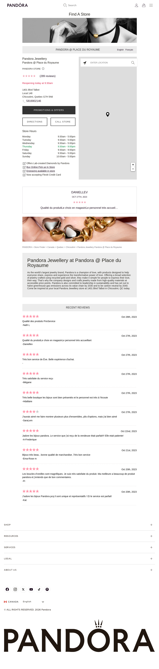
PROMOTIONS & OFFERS (49, 110)
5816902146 (33, 101)
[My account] (136, 5)
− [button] (133, 169)
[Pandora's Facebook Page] (7, 589)
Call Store (63, 121)
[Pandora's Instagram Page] (15, 589)
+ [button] (133, 165)
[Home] (79, 635)
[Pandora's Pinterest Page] (47, 589)
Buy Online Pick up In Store (41, 167)
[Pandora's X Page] (23, 589)
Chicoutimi (70, 247)
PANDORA (27, 247)
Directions (34, 121)
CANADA (11, 601)
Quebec (60, 247)
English (120, 50)
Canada (50, 247)
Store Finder (39, 247)
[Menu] (151, 5)
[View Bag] (143, 5)
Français (129, 50)
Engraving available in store (41, 171)
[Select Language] (34, 601)
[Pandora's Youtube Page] (31, 589)
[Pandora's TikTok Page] (39, 589)
